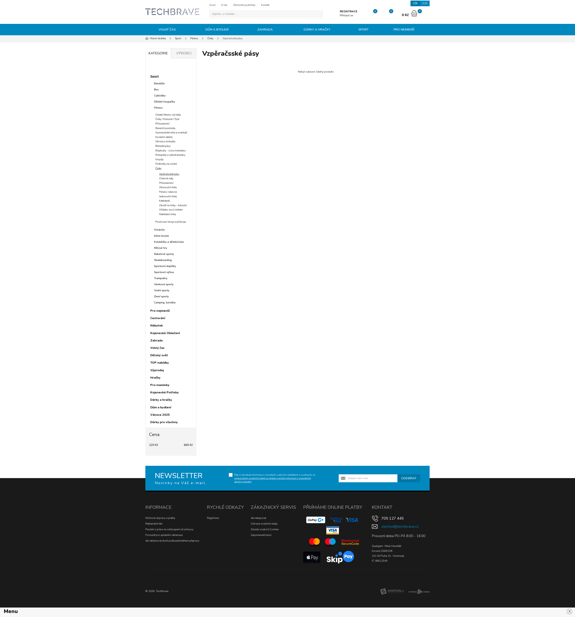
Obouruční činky (168, 187)
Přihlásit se (346, 15)
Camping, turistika (164, 302)
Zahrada (265, 29)
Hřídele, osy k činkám (171, 209)
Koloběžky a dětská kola (169, 242)
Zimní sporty (161, 296)
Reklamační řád (153, 523)
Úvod (212, 5)
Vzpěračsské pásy (169, 174)
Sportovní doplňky (165, 266)
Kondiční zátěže (163, 137)
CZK (415, 3)
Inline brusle (161, 236)
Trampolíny (160, 278)
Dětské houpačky (164, 101)
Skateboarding (163, 260)
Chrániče (159, 230)
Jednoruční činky (168, 196)
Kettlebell (164, 201)
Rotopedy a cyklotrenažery (170, 155)
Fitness (158, 108)
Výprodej (157, 370)
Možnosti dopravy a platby (160, 518)
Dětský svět (159, 355)
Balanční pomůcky (165, 128)
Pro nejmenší (403, 29)
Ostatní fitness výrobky (168, 115)
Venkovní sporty (163, 284)
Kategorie (158, 53)
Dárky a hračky (317, 29)
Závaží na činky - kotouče (173, 205)
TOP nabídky (159, 363)
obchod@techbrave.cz (400, 526)
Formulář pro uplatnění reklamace (164, 535)
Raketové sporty (164, 254)
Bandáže (159, 83)
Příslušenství (162, 123)
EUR (424, 3)
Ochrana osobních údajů (264, 523)
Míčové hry (160, 248)
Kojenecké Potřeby (164, 392)
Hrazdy (159, 159)
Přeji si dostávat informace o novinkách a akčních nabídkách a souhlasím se (274, 478)
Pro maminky (159, 385)
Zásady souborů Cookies (265, 529)
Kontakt (265, 5)
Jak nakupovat (258, 518)
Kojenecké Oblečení (165, 333)
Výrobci (183, 53)
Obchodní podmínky (244, 5)
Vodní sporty (161, 290)
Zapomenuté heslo (261, 535)
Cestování (157, 318)
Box (156, 89)
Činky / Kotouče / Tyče (167, 119)
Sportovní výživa (164, 272)
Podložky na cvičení (166, 164)
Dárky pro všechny (164, 422)
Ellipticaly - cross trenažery (170, 150)
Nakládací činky (167, 214)
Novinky (159, 67)
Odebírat (408, 478)
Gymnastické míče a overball (171, 132)
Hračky (155, 378)
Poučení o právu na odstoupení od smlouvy (169, 529)
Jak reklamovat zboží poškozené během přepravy (172, 541)
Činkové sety (166, 178)
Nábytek (156, 325)
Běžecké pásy (163, 146)
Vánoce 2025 (160, 415)
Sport (363, 29)
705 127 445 (392, 518)
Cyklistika (159, 95)
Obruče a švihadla (165, 141)
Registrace (213, 518)
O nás (224, 5)
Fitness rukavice (168, 192)
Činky (158, 168)
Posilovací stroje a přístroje (170, 222)
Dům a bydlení (217, 29)
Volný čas (167, 29)
